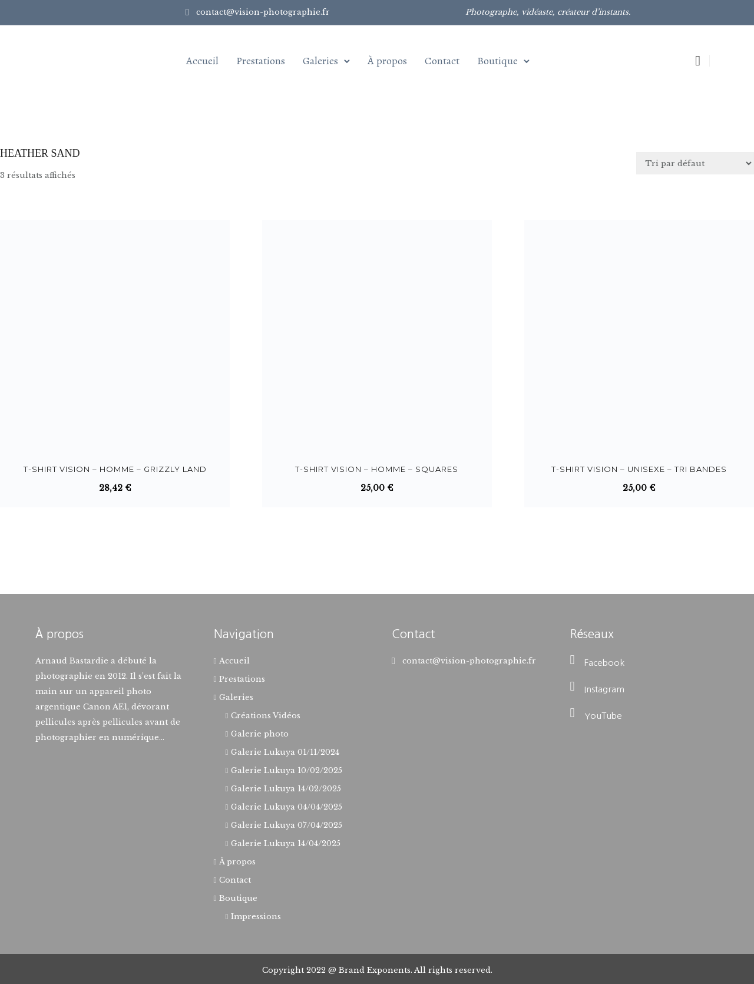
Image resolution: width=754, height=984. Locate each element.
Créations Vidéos (265, 716)
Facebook (604, 662)
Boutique (497, 61)
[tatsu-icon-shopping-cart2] (697, 61)
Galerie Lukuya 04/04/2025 (286, 807)
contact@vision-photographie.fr (263, 12)
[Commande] (695, 163)
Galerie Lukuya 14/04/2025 (285, 843)
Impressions (256, 917)
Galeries (320, 61)
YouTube (603, 715)
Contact (442, 61)
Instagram (604, 689)
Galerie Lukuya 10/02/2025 (286, 770)
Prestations (260, 61)
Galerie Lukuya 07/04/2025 (286, 825)
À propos (387, 61)
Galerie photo (260, 734)
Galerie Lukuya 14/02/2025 (286, 789)
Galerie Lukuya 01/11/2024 (285, 752)
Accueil (202, 61)
